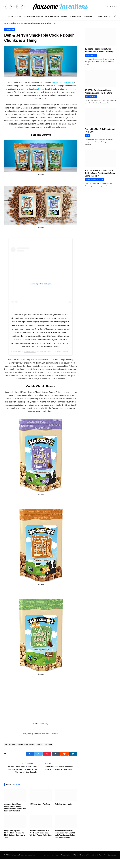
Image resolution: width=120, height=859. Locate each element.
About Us (102, 855)
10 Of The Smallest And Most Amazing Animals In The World (98, 91)
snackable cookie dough (62, 82)
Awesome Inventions (50, 855)
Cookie (41, 89)
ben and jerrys (10, 744)
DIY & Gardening (52, 16)
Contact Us (112, 855)
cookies (39, 744)
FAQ (74, 855)
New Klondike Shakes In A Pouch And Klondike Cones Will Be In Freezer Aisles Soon (41, 833)
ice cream (48, 744)
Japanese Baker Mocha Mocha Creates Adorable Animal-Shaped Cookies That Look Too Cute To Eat (15, 807)
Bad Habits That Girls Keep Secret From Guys (100, 130)
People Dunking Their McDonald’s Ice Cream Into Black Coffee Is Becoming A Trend (14, 834)
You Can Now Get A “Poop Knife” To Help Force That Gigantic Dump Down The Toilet (100, 173)
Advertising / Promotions (87, 855)
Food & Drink (15, 23)
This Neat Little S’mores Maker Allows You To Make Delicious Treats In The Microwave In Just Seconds (22, 769)
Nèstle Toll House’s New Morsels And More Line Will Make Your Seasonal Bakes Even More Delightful (65, 834)
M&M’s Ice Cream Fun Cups (40, 804)
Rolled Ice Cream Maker (63, 804)
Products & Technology (71, 16)
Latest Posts (90, 16)
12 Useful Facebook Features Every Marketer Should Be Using (99, 50)
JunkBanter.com (30, 351)
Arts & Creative (14, 16)
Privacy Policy (65, 855)
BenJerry (44, 724)
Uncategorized (91, 55)
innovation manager (62, 111)
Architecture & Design (33, 16)
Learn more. (54, 734)
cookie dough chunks (26, 744)
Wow (87, 135)
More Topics (103, 16)
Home (6, 23)
